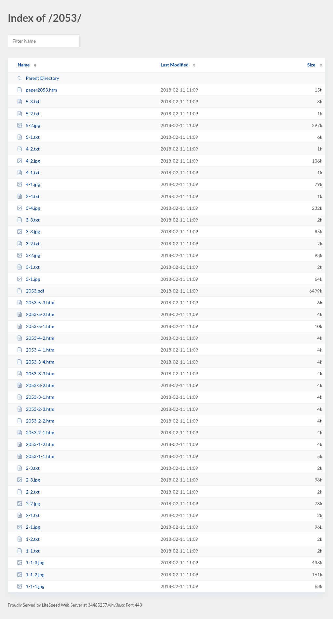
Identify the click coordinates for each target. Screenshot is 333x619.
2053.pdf (30, 291)
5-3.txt (28, 101)
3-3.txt (28, 220)
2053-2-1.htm (35, 432)
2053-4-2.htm (35, 338)
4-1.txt (28, 172)
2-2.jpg (28, 503)
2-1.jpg (28, 527)
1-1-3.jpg (30, 562)
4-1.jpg (28, 184)
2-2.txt (28, 492)
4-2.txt (28, 148)
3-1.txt (28, 267)
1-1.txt (28, 551)
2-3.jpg (28, 479)
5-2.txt (28, 113)
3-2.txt (28, 243)
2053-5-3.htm (35, 302)
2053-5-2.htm (35, 314)
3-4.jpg (28, 208)
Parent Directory (38, 78)
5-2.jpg (28, 125)
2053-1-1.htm (35, 456)
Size (311, 64)
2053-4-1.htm (35, 350)
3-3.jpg (28, 231)
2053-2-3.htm (35, 409)
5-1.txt (28, 137)
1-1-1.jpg (30, 586)
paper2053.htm (37, 90)
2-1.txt (28, 515)
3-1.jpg (28, 279)
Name (24, 64)
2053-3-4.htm (35, 362)
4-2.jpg (28, 161)
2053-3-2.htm (35, 385)
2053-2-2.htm (35, 421)
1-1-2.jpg (30, 574)
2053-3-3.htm (35, 373)
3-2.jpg (28, 255)
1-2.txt (28, 539)
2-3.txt (28, 468)
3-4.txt (28, 196)
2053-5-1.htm (35, 326)
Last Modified (175, 64)
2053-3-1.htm (35, 397)
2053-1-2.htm (35, 444)
